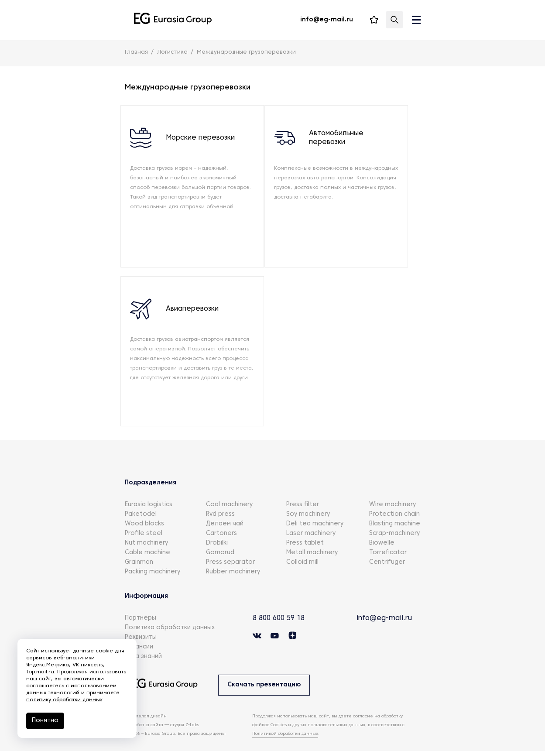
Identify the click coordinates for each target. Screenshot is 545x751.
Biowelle (381, 528)
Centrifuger (387, 547)
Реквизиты (141, 622)
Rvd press (220, 499)
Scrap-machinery (394, 518)
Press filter (302, 489)
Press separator (230, 547)
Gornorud (220, 537)
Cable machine (147, 537)
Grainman (139, 547)
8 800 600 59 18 (281, 603)
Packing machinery (152, 556)
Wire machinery (392, 489)
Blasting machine (394, 508)
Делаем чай (224, 508)
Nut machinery (146, 528)
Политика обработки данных (170, 612)
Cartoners (221, 518)
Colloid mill (302, 547)
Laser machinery (311, 518)
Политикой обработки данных (285, 718)
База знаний (143, 641)
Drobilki (217, 528)
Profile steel (143, 518)
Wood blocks (144, 508)
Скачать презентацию (264, 669)
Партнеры (140, 603)
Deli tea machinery (314, 508)
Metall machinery (312, 537)
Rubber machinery (233, 556)
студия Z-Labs (184, 710)
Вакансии (139, 631)
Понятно (45, 721)
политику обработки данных (64, 700)
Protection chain (394, 499)
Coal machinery (229, 489)
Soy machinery (308, 499)
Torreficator (388, 537)
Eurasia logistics (148, 489)
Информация (146, 581)
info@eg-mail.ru (384, 603)
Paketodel (141, 499)
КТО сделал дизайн (146, 701)
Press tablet (305, 528)
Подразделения (150, 467)
